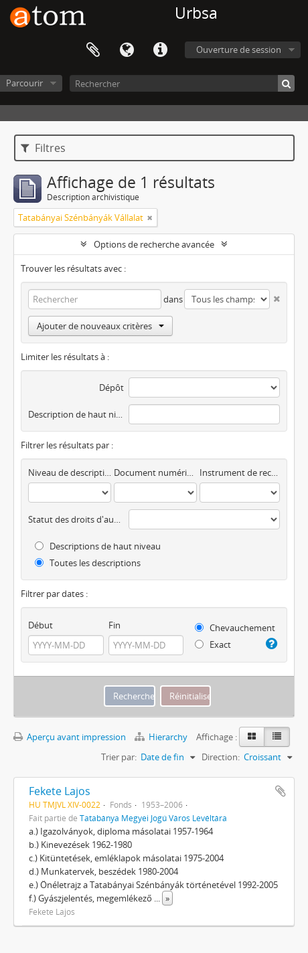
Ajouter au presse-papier (280, 791)
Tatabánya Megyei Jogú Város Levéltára (153, 817)
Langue (126, 50)
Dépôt (111, 387)
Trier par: (119, 757)
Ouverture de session (238, 50)
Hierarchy (162, 737)
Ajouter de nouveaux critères (100, 326)
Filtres (43, 148)
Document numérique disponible (155, 472)
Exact (213, 644)
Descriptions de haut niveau (98, 546)
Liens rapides (160, 50)
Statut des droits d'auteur (76, 519)
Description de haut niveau (76, 414)
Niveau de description (69, 472)
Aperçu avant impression (69, 737)
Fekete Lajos (59, 791)
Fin (114, 625)
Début (40, 625)
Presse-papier (93, 50)
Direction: (221, 757)
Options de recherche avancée (154, 244)
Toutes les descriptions (88, 563)
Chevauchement (235, 628)
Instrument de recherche (240, 472)
